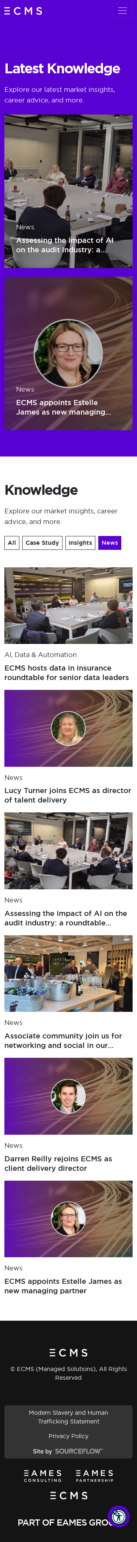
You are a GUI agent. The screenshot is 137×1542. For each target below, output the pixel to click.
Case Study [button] (42, 543)
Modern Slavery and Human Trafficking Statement (68, 1417)
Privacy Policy (68, 1436)
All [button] (12, 543)
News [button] (110, 543)
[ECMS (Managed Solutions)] (23, 11)
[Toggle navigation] (122, 10)
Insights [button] (80, 543)
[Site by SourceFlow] (68, 1451)
